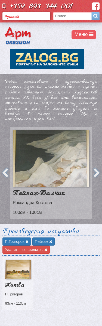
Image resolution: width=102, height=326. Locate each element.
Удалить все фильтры (26, 249)
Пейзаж (43, 241)
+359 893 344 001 (37, 6)
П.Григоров (17, 241)
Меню (84, 34)
